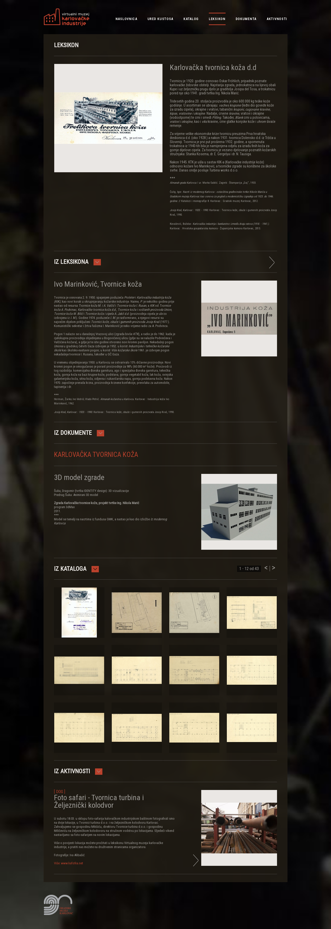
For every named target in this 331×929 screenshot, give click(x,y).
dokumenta (246, 19)
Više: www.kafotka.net (68, 863)
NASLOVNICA (126, 19)
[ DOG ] (59, 791)
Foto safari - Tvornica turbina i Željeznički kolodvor (99, 801)
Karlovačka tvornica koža (96, 455)
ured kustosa (160, 19)
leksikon (217, 19)
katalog (191, 19)
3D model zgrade (79, 477)
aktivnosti (277, 19)
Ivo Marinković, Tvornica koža (98, 284)
